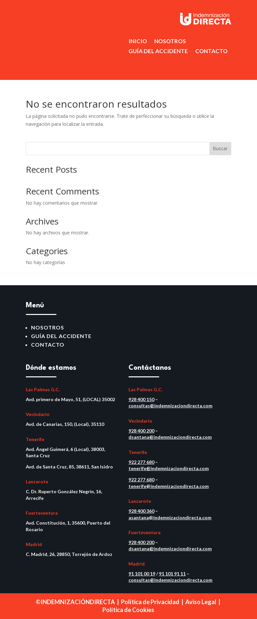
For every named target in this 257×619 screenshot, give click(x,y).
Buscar (220, 148)
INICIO (137, 42)
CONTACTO (211, 51)
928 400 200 (141, 430)
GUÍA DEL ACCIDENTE (158, 51)
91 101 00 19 (141, 573)
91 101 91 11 (172, 573)
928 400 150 (141, 399)
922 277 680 (141, 462)
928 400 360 (141, 511)
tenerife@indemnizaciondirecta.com (168, 468)
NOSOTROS (170, 42)
